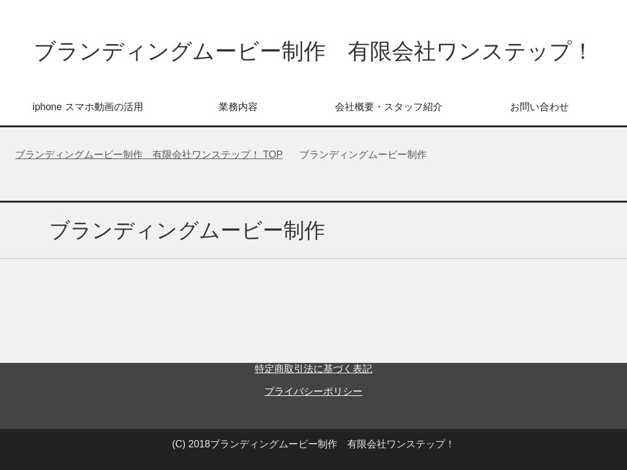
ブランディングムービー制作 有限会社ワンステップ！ (314, 51)
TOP (149, 154)
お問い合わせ (539, 107)
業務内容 (238, 107)
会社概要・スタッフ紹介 (389, 107)
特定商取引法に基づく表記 (313, 369)
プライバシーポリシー (313, 391)
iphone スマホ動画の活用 (87, 107)
